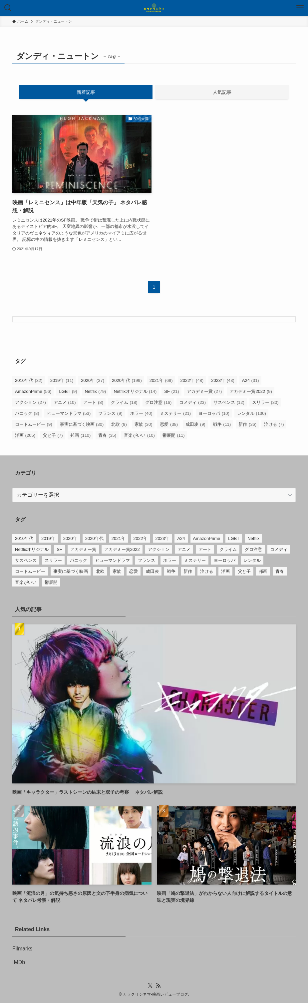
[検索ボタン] (8, 8)
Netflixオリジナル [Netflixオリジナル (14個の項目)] (135, 391)
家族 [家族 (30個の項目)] (144, 424)
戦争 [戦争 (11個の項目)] (222, 424)
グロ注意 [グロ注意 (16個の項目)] (158, 402)
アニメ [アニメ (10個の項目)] (65, 402)
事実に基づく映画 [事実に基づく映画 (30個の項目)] (82, 424)
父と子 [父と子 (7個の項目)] (53, 435)
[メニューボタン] (300, 8)
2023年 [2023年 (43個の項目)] (222, 380)
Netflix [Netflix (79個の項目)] (95, 391)
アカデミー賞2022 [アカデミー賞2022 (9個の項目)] (250, 391)
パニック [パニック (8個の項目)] (27, 413)
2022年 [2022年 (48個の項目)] (192, 380)
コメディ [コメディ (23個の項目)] (192, 402)
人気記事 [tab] (222, 92)
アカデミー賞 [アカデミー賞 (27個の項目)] (204, 391)
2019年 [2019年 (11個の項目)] (62, 380)
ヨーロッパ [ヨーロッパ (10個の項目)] (213, 413)
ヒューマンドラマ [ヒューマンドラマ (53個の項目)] (69, 413)
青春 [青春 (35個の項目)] (107, 435)
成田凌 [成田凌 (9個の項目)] (195, 424)
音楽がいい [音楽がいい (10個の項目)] (139, 435)
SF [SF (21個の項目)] (171, 391)
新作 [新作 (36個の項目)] (247, 424)
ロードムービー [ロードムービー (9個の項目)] (33, 424)
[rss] (158, 986)
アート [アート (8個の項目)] (93, 402)
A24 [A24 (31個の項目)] (250, 380)
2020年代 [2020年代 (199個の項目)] (127, 380)
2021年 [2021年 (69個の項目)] (161, 380)
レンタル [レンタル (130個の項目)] (251, 413)
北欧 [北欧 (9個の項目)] (119, 424)
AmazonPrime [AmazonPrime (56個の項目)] (33, 391)
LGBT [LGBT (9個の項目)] (68, 391)
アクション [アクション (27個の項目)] (30, 402)
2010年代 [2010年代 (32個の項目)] (29, 380)
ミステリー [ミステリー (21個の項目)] (175, 413)
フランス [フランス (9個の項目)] (110, 413)
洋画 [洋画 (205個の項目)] (25, 435)
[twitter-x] (150, 986)
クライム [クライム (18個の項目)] (124, 402)
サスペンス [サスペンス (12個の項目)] (228, 402)
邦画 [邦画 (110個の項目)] (80, 435)
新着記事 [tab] (86, 92)
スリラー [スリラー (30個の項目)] (265, 402)
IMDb (18, 962)
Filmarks (22, 948)
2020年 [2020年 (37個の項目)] (92, 380)
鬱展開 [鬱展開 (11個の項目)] (173, 435)
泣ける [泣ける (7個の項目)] (274, 424)
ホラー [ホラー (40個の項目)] (141, 413)
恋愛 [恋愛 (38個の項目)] (169, 424)
